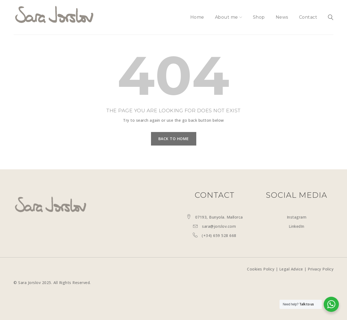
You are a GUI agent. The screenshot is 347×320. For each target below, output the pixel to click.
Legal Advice (291, 269)
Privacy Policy (320, 269)
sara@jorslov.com (219, 226)
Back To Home (173, 138)
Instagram (297, 217)
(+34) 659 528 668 (219, 235)
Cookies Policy (260, 269)
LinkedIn (296, 226)
